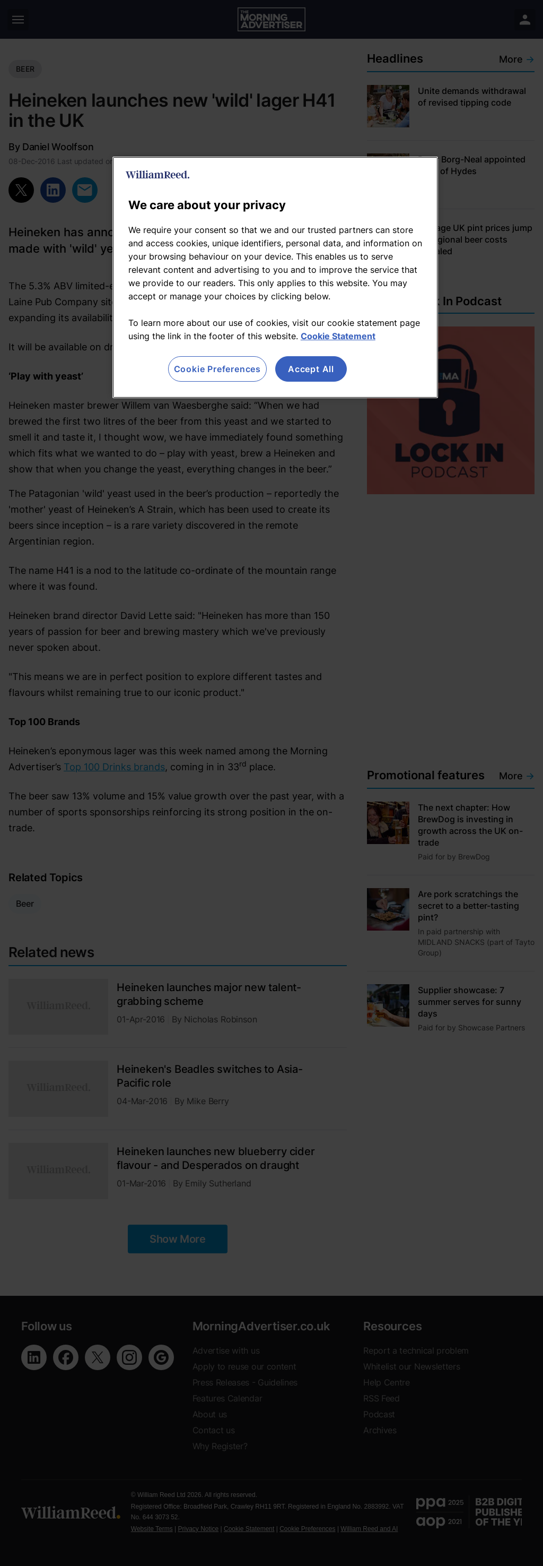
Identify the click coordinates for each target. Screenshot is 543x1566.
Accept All (311, 369)
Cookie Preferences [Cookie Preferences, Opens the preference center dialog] (217, 369)
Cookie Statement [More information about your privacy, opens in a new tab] (338, 336)
